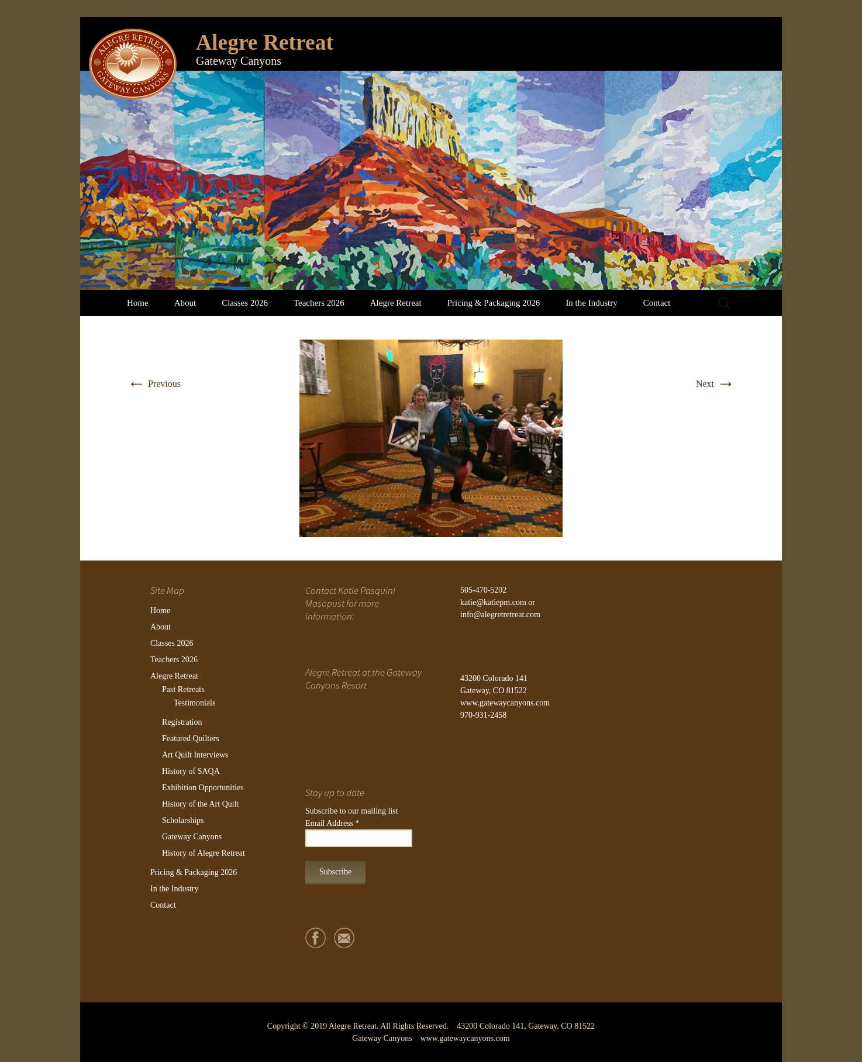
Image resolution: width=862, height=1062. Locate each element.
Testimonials (194, 702)
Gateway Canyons (192, 836)
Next (715, 384)
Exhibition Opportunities (203, 787)
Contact (657, 302)
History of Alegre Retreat (203, 853)
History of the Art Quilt (200, 804)
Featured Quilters (190, 738)
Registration (182, 722)
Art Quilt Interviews (195, 754)
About (185, 302)
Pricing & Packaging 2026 (493, 302)
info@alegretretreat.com (500, 614)
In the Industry (591, 302)
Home (138, 302)
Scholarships (183, 820)
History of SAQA (191, 771)
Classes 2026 (245, 302)
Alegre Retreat (396, 302)
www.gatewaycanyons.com (505, 702)
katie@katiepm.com (493, 602)
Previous (154, 384)
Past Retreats (183, 689)
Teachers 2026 (319, 302)
